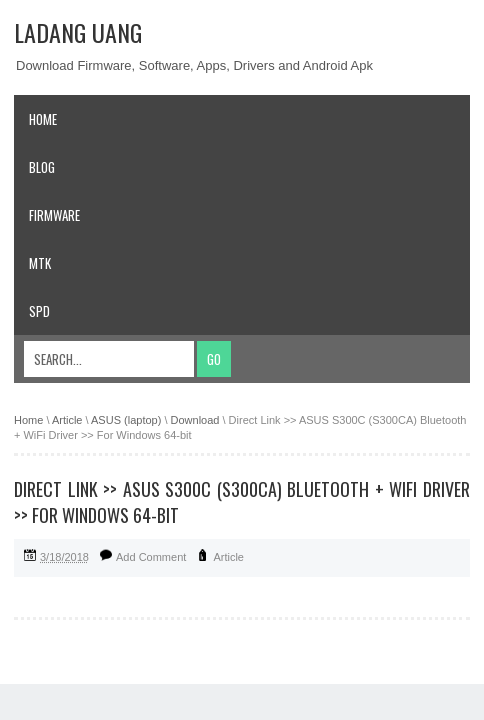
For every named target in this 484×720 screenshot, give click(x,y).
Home (43, 119)
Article (228, 557)
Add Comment (151, 557)
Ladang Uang (78, 32)
